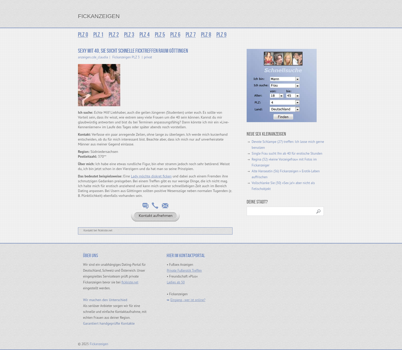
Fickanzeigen (99, 16)
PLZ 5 (160, 34)
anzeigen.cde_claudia (93, 57)
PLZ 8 (206, 34)
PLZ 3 (129, 34)
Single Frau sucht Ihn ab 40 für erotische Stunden (287, 153)
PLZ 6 (175, 34)
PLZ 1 (98, 34)
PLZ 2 (114, 34)
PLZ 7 (191, 34)
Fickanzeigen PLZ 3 (125, 57)
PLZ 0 (83, 34)
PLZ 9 (221, 34)
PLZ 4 (144, 34)
